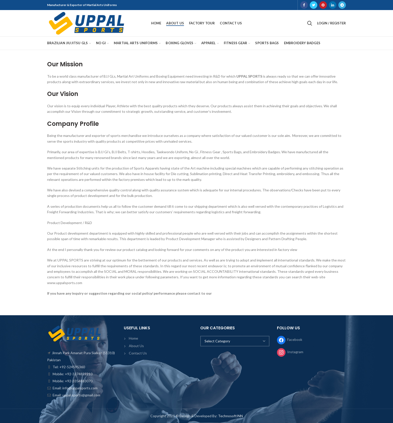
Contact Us (138, 353)
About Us (136, 346)
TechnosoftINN (230, 416)
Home (133, 338)
